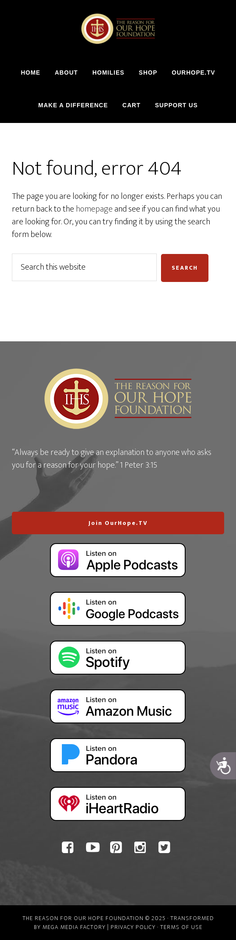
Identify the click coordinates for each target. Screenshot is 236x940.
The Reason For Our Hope (118, 29)
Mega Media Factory (74, 927)
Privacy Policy (133, 927)
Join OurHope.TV (118, 523)
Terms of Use (181, 927)
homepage (94, 209)
